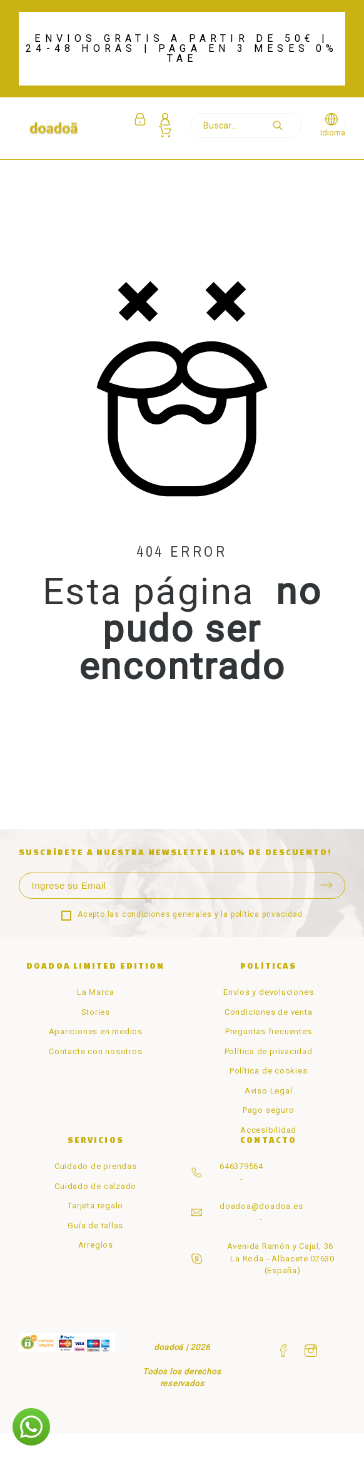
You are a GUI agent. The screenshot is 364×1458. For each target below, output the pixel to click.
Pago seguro (269, 1110)
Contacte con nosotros (95, 1051)
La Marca (95, 992)
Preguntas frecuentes (268, 1031)
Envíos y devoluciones (268, 992)
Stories (95, 1012)
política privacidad (267, 914)
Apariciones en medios (96, 1031)
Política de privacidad (269, 1051)
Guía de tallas (95, 1225)
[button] (31, 1427)
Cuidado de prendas (95, 1166)
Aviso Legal (269, 1090)
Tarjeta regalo (95, 1205)
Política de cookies (269, 1070)
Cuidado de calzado (95, 1186)
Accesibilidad (268, 1130)
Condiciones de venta (269, 1012)
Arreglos (95, 1245)
